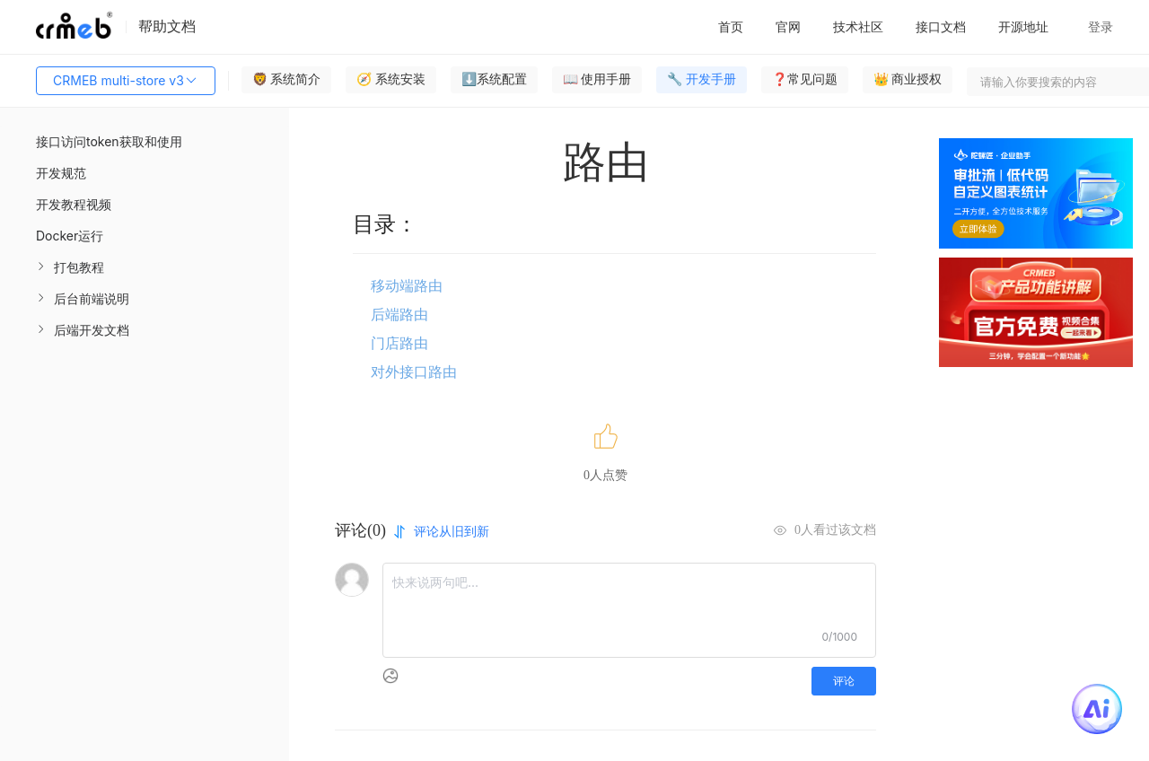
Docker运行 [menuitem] (69, 235)
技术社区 (858, 26)
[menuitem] (144, 267)
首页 (730, 26)
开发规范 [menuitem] (61, 172)
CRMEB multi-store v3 (125, 80)
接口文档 (941, 26)
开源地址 (1023, 26)
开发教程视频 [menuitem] (73, 204)
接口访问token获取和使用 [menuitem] (109, 141)
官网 (788, 26)
